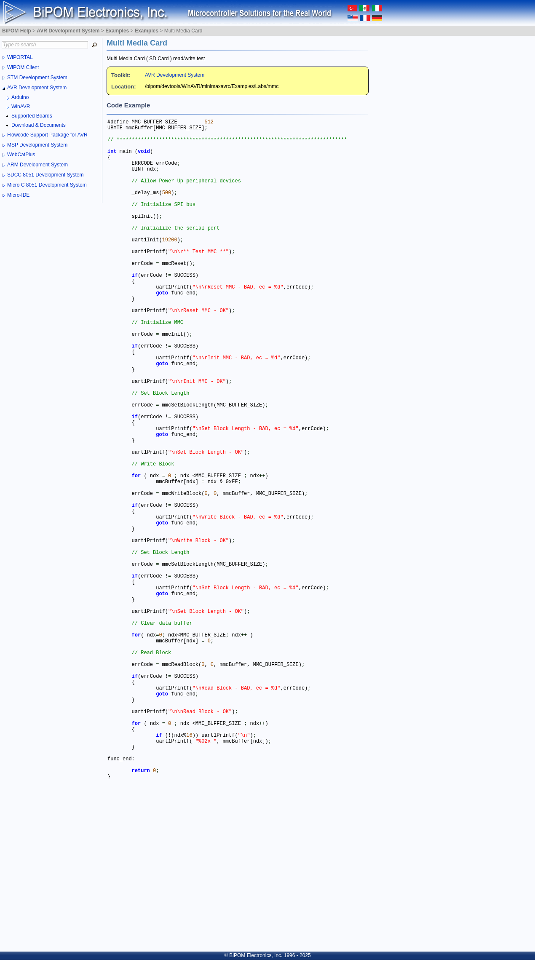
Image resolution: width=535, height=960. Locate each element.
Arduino (20, 97)
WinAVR (20, 107)
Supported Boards (31, 116)
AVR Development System (174, 75)
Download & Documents (38, 125)
